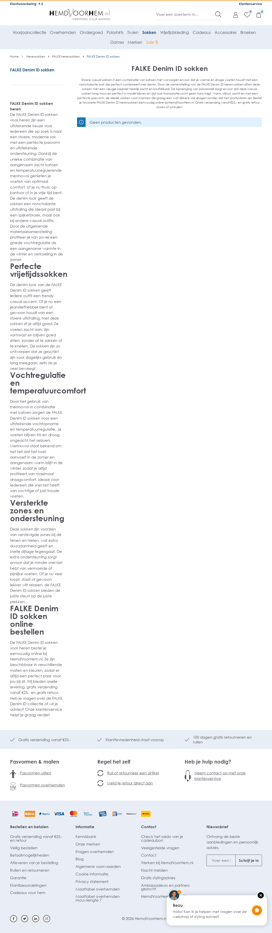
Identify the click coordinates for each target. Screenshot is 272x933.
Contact (148, 826)
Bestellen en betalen (29, 826)
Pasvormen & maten (34, 762)
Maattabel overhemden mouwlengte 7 (98, 898)
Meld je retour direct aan (130, 783)
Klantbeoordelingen (28, 885)
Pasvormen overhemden (42, 785)
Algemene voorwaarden (98, 866)
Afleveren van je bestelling (34, 862)
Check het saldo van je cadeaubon (162, 838)
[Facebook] (13, 918)
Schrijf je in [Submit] (249, 860)
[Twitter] (24, 918)
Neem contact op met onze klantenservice (220, 776)
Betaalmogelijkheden (29, 855)
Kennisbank (86, 836)
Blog (80, 859)
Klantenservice (250, 4)
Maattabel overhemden (98, 889)
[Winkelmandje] (256, 15)
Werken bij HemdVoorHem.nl (167, 862)
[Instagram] (46, 918)
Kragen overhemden (95, 851)
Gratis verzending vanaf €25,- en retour (36, 838)
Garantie (18, 877)
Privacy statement (92, 881)
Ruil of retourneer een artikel (133, 773)
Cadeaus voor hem (27, 892)
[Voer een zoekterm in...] (186, 14)
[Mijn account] (233, 15)
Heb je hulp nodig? (208, 762)
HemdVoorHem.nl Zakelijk (164, 896)
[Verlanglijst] (244, 15)
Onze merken (88, 844)
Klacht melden (154, 870)
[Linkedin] (35, 918)
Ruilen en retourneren (29, 870)
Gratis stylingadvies (158, 877)
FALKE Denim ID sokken (32, 69)
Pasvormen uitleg (35, 773)
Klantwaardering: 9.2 (26, 4)
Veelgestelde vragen (160, 848)
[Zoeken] (218, 14)
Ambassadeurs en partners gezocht (165, 887)
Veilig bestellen (23, 848)
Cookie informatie (92, 874)
